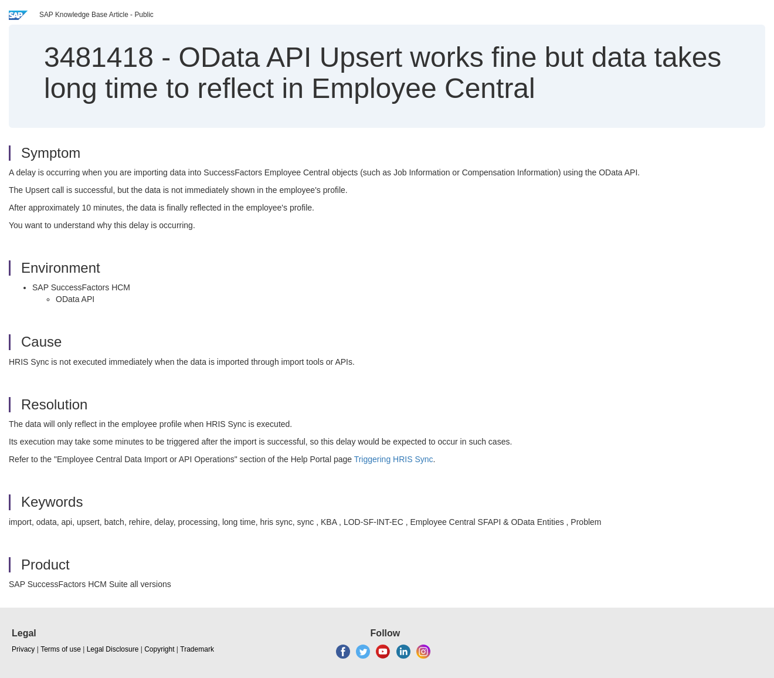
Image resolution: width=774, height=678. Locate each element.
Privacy (23, 649)
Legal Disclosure (113, 649)
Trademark (197, 649)
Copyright (159, 649)
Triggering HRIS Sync (393, 459)
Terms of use (60, 649)
